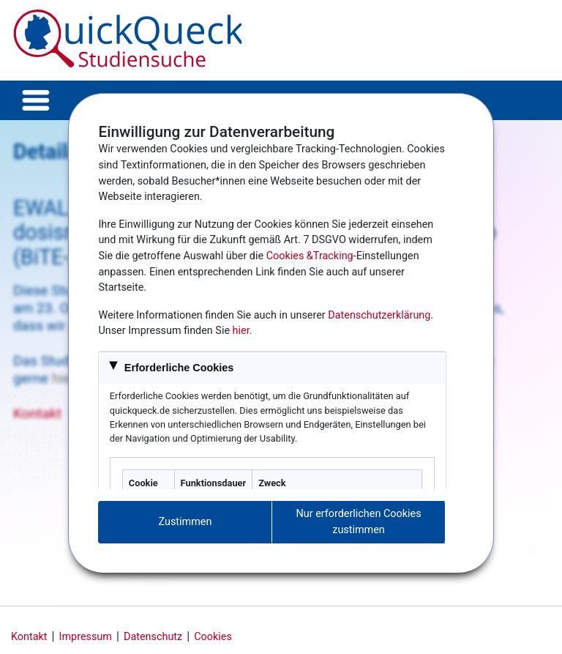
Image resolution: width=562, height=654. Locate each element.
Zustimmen (185, 522)
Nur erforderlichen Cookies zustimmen (359, 522)
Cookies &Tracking (309, 256)
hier (241, 330)
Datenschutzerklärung (379, 315)
